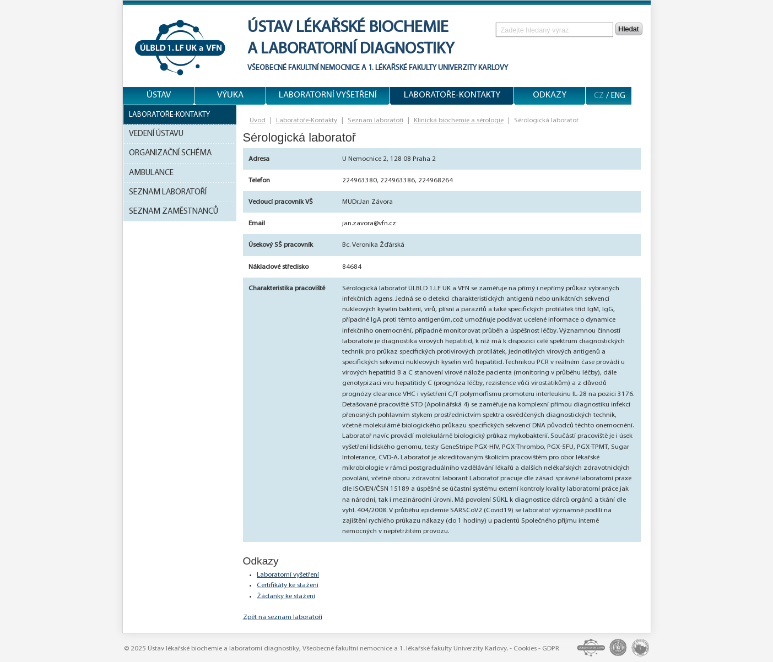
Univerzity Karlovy (472, 68)
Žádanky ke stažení (286, 596)
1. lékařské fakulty (402, 68)
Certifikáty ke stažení (287, 585)
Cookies (525, 648)
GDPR (550, 648)
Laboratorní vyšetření (288, 574)
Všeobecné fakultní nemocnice (303, 68)
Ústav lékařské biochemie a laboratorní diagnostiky (223, 648)
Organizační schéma (170, 153)
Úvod (258, 120)
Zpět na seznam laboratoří (282, 617)
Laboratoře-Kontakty (169, 115)
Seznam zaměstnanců (173, 211)
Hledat (629, 29)
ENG (618, 95)
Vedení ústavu (156, 133)
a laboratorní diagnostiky (350, 49)
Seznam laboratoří (168, 192)
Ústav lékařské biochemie (347, 27)
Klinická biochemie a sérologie (459, 120)
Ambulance (151, 173)
